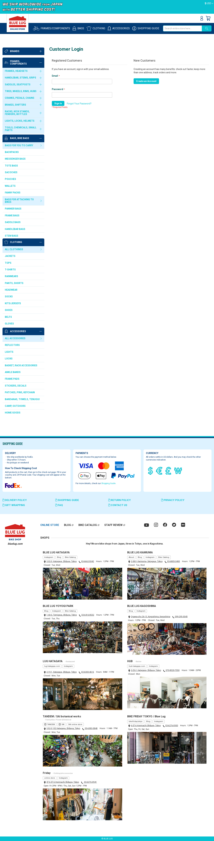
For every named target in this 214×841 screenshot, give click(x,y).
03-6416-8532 (87, 615)
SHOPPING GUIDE (67, 500)
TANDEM (51, 724)
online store (49, 778)
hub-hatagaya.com (137, 666)
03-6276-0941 (90, 782)
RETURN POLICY (119, 500)
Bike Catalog (70, 557)
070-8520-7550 (173, 670)
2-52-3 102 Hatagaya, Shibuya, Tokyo (63, 728)
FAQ (59, 505)
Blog (59, 557)
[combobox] (182, 28)
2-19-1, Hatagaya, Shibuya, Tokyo (61, 672)
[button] (209, 3)
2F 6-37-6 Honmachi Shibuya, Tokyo (62, 782)
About (131, 557)
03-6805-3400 (173, 561)
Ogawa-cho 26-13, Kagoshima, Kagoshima (150, 616)
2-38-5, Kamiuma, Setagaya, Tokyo (147, 561)
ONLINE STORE (49, 525)
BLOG (67, 525)
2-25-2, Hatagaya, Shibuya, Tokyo (146, 670)
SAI (63, 724)
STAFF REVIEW (113, 525)
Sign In (201, 18)
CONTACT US (117, 505)
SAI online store (75, 724)
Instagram (48, 557)
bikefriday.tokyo (135, 721)
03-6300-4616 (87, 672)
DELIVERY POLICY (15, 500)
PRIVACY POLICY (172, 500)
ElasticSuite (119, 833)
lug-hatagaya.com (52, 666)
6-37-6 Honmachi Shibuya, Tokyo (146, 725)
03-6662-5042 (87, 561)
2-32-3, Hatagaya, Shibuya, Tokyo (61, 561)
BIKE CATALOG (87, 525)
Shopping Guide (108, 483)
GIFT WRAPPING (14, 505)
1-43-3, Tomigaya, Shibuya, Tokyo (61, 615)
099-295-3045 (181, 616)
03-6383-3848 (91, 728)
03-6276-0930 (171, 725)
